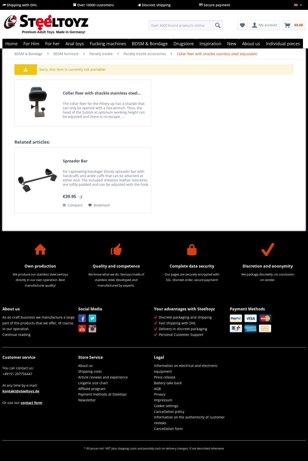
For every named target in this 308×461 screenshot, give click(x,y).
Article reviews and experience (103, 377)
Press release (164, 377)
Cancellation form (168, 428)
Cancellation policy (169, 411)
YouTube (82, 329)
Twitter (92, 318)
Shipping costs (90, 371)
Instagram (92, 329)
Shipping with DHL (19, 5)
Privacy (159, 394)
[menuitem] (185, 27)
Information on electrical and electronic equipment (186, 368)
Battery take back (168, 383)
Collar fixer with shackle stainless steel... (102, 93)
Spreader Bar (75, 161)
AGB (157, 388)
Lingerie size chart (93, 383)
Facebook (82, 318)
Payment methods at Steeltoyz (102, 394)
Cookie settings (166, 405)
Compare (73, 205)
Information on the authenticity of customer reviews (189, 420)
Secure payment (214, 5)
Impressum (163, 400)
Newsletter (87, 400)
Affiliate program (91, 388)
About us (85, 365)
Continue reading (16, 334)
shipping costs (127, 448)
